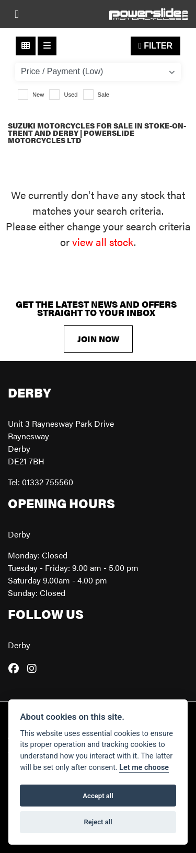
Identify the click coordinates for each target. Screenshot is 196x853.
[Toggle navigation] (16, 14)
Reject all (98, 822)
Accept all (98, 796)
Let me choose (144, 767)
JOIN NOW (98, 339)
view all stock (103, 241)
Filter (155, 45)
